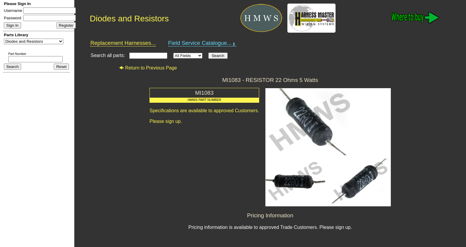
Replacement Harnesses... (123, 43)
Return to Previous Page (148, 67)
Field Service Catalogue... (202, 43)
